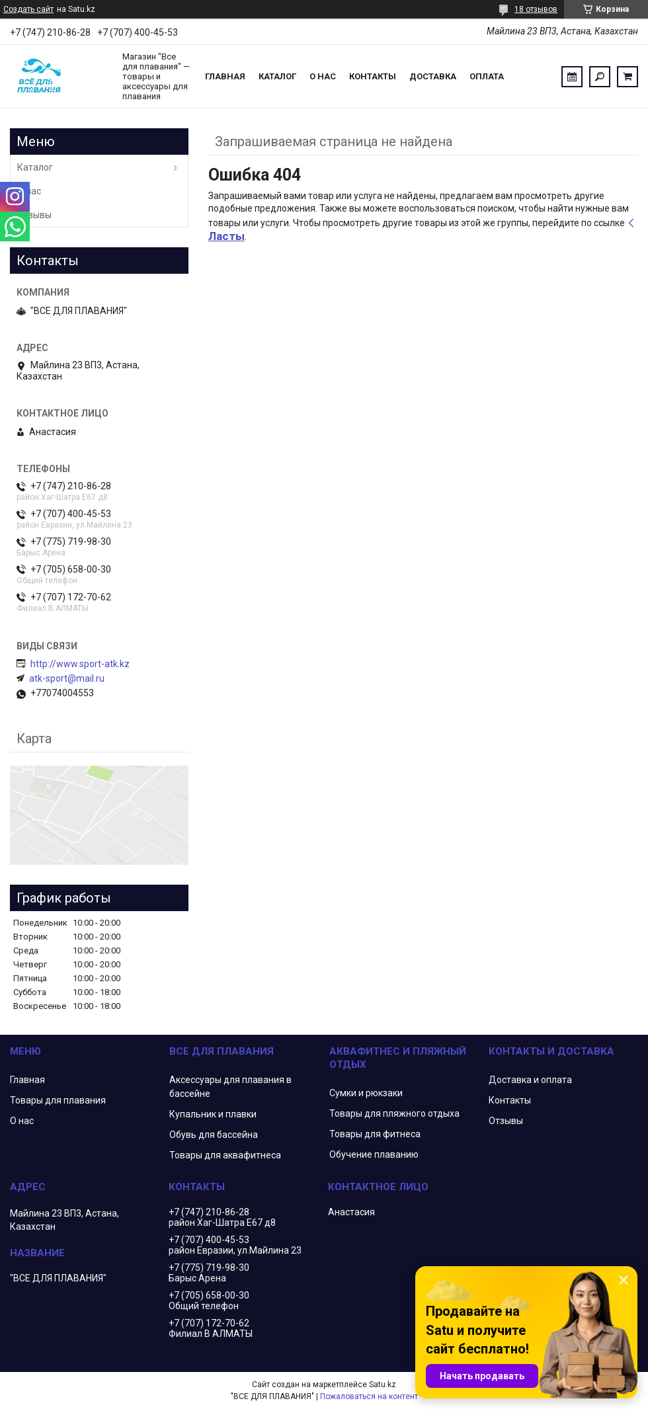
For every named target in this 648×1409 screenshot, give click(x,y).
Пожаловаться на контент (369, 1396)
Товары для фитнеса (375, 1134)
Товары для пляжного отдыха (394, 1113)
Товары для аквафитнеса (225, 1155)
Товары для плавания (58, 1100)
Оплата (486, 76)
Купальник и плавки (213, 1114)
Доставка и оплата (530, 1079)
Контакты (372, 76)
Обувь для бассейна (213, 1134)
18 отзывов (535, 9)
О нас (322, 76)
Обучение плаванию (374, 1154)
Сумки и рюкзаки (366, 1093)
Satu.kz (382, 1384)
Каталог (277, 76)
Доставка (432, 76)
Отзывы (34, 215)
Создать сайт (28, 9)
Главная (225, 76)
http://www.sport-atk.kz (80, 664)
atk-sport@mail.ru (66, 678)
